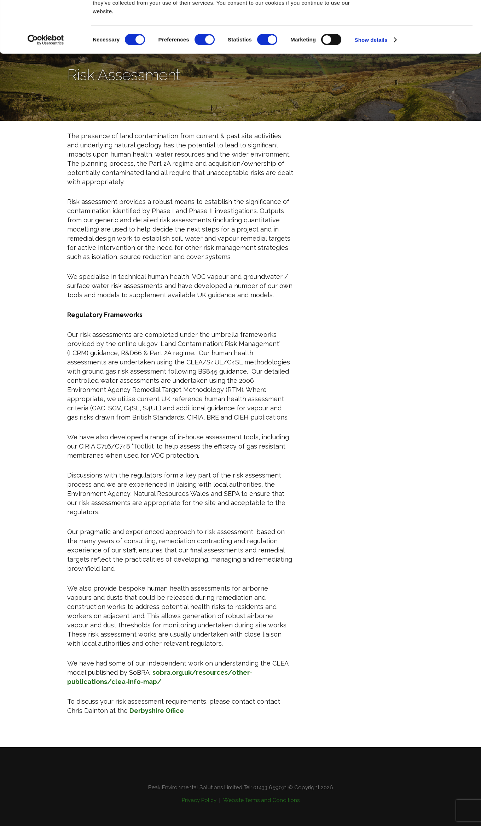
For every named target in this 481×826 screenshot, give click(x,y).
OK (422, 19)
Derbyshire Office (156, 710)
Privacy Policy (199, 800)
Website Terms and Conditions (261, 800)
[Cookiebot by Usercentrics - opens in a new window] (46, 88)
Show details (371, 88)
